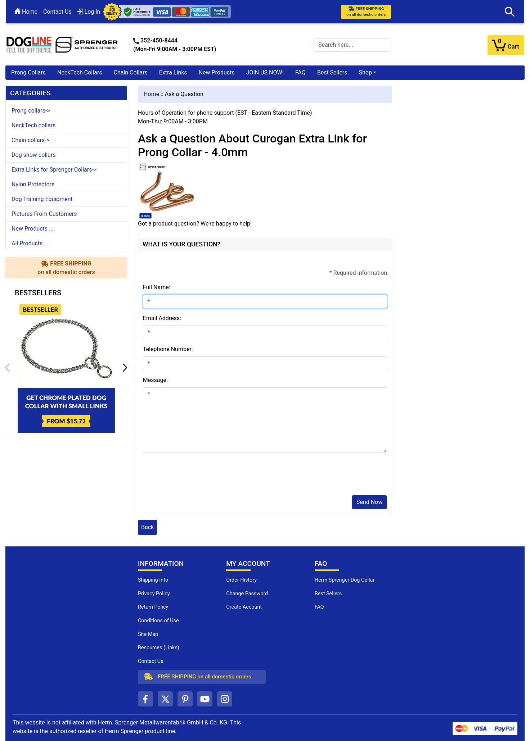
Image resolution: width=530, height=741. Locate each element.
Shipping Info (153, 580)
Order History (241, 580)
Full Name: (156, 287)
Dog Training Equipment (42, 199)
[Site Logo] (62, 44)
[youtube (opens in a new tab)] (205, 699)
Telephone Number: (168, 349)
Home (25, 11)
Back (147, 527)
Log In (88, 11)
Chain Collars (130, 72)
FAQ (300, 72)
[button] (509, 12)
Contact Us (57, 11)
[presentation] (197, 476)
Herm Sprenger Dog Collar (345, 580)
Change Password (247, 594)
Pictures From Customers (44, 213)
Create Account (244, 607)
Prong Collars (28, 72)
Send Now (369, 502)
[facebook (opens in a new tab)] (145, 699)
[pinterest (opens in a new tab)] (185, 699)
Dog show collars (33, 154)
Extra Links (173, 72)
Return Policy (153, 607)
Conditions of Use (158, 621)
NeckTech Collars (79, 72)
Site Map (148, 634)
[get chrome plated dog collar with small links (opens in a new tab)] (66, 367)
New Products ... (33, 228)
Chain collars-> (30, 140)
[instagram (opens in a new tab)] (224, 699)
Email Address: (162, 318)
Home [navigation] (151, 94)
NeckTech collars (33, 125)
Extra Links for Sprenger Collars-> (54, 169)
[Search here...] (351, 45)
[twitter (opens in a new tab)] (165, 699)
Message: (155, 380)
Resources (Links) (158, 648)
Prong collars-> (31, 110)
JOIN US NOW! (265, 72)
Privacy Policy (154, 594)
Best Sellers (332, 72)
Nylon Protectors (33, 184)
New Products (217, 72)
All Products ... (30, 243)
